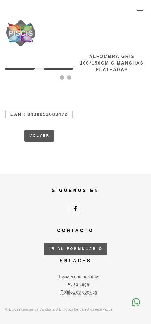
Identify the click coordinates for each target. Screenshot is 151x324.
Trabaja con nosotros (78, 276)
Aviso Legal (79, 284)
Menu (140, 8)
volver (40, 136)
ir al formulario (76, 249)
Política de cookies (78, 292)
